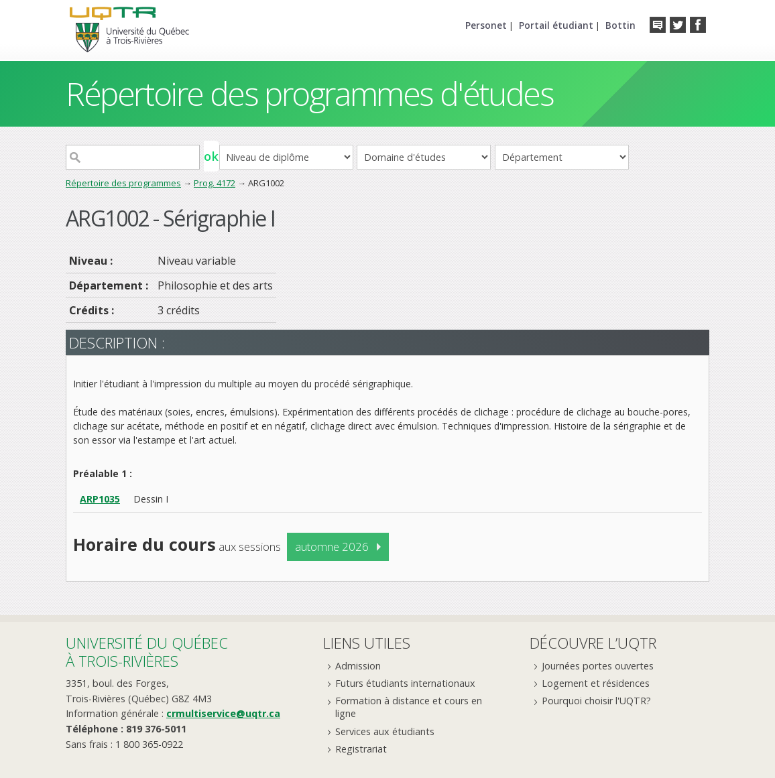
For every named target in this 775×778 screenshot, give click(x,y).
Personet (486, 25)
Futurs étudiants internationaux (405, 683)
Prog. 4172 (214, 183)
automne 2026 (332, 546)
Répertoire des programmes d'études (309, 93)
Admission (358, 665)
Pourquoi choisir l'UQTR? (596, 700)
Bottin (620, 25)
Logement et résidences (596, 683)
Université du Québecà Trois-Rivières (147, 652)
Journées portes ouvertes (598, 665)
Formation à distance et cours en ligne (408, 707)
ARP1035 (100, 499)
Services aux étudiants (384, 731)
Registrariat (361, 748)
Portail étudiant (556, 25)
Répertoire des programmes (123, 183)
